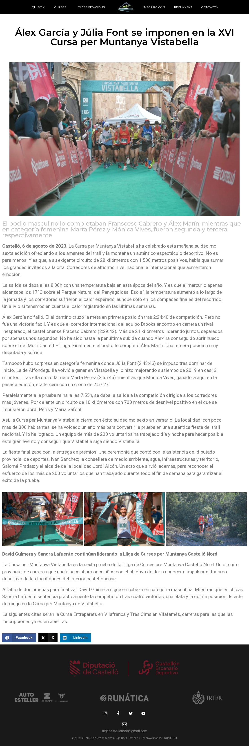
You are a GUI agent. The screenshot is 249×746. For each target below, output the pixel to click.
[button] (19, 637)
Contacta (209, 7)
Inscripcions (154, 7)
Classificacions (91, 7)
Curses (60, 7)
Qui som (38, 7)
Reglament (183, 7)
